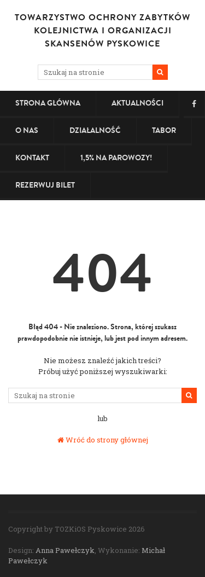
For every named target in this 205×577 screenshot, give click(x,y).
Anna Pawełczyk (65, 550)
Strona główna (47, 103)
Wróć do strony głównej (102, 440)
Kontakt (32, 158)
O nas (26, 130)
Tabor (164, 130)
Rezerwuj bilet (45, 185)
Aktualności (137, 103)
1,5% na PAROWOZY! (116, 158)
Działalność (95, 130)
